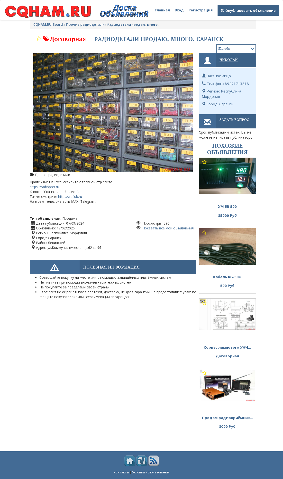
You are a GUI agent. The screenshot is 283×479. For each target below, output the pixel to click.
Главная (162, 10)
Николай (228, 59)
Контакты (121, 472)
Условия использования (151, 472)
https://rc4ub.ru (70, 196)
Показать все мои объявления (167, 228)
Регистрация (201, 10)
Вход (179, 10)
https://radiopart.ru (44, 187)
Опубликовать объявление (248, 10)
